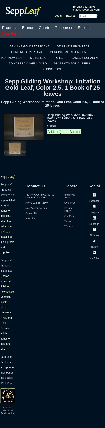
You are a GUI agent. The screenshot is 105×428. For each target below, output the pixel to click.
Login (58, 15)
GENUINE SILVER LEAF (27, 52)
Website (68, 226)
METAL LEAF (38, 57)
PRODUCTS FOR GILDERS (72, 63)
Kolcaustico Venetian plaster (7, 297)
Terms (67, 221)
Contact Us (31, 213)
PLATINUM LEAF (12, 57)
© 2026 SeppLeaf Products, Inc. (8, 410)
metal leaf (6, 236)
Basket (70, 15)
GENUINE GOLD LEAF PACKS (29, 46)
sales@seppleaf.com (86, 9)
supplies (5, 252)
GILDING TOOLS (52, 69)
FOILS (59, 57)
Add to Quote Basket (63, 132)
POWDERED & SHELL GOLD (28, 63)
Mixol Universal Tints (5, 312)
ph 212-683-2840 (84, 6)
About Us (30, 218)
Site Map (69, 216)
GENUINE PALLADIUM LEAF (68, 52)
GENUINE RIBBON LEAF (73, 46)
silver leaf (5, 221)
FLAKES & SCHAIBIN (84, 57)
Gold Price (70, 202)
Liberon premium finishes (5, 281)
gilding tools (7, 241)
